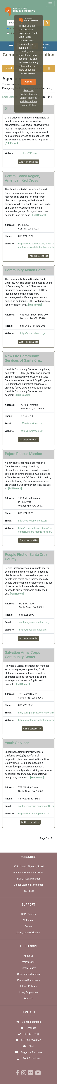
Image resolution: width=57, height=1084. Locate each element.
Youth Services (17, 743)
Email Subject (9, 96)
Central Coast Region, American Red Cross (22, 178)
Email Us (31, 1028)
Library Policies (28, 986)
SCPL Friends (28, 914)
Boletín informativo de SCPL (28, 872)
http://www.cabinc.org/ (32, 333)
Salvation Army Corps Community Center (22, 654)
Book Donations (31, 1058)
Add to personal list (28, 162)
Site (11, 33)
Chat (31, 1046)
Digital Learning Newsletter (28, 884)
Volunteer (28, 920)
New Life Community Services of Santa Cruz (23, 358)
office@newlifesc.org (32, 423)
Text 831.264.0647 (31, 1040)
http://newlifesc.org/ (32, 431)
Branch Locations (31, 1021)
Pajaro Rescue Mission (23, 454)
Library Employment (28, 992)
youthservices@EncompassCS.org (36, 806)
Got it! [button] (28, 82)
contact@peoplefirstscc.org (34, 622)
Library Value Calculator (28, 932)
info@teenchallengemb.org (32, 520)
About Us (28, 955)
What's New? (28, 961)
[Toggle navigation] (50, 4)
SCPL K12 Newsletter (28, 878)
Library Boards (28, 968)
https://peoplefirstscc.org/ (33, 629)
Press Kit (28, 998)
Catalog (13, 28)
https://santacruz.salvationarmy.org (37, 720)
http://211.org (29, 153)
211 (8, 109)
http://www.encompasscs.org (34, 813)
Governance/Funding (28, 974)
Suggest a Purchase (31, 1052)
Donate (28, 926)
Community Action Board (25, 270)
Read (41, 866)
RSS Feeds (28, 890)
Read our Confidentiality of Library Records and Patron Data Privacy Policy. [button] (28, 97)
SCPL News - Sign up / (25, 866)
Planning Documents (28, 980)
